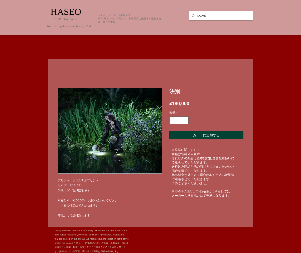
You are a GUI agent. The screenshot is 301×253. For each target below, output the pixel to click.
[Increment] (185, 120)
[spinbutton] (179, 120)
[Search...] (220, 15)
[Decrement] (172, 120)
